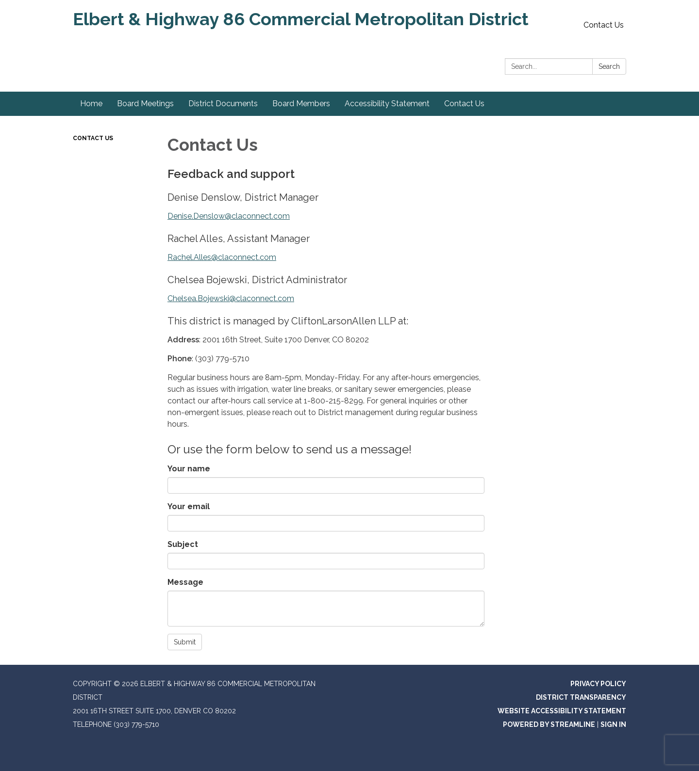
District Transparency (581, 697)
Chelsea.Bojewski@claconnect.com (230, 298)
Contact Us (603, 25)
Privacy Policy (598, 684)
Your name (188, 468)
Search (609, 66)
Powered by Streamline (549, 724)
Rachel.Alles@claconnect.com (221, 257)
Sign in (613, 724)
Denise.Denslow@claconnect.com (228, 216)
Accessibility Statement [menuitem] (387, 103)
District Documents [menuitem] (223, 103)
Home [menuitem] (91, 103)
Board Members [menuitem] (301, 103)
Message (185, 582)
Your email (188, 506)
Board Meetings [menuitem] (145, 103)
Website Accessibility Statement (562, 711)
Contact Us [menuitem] (464, 103)
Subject (182, 544)
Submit (185, 642)
